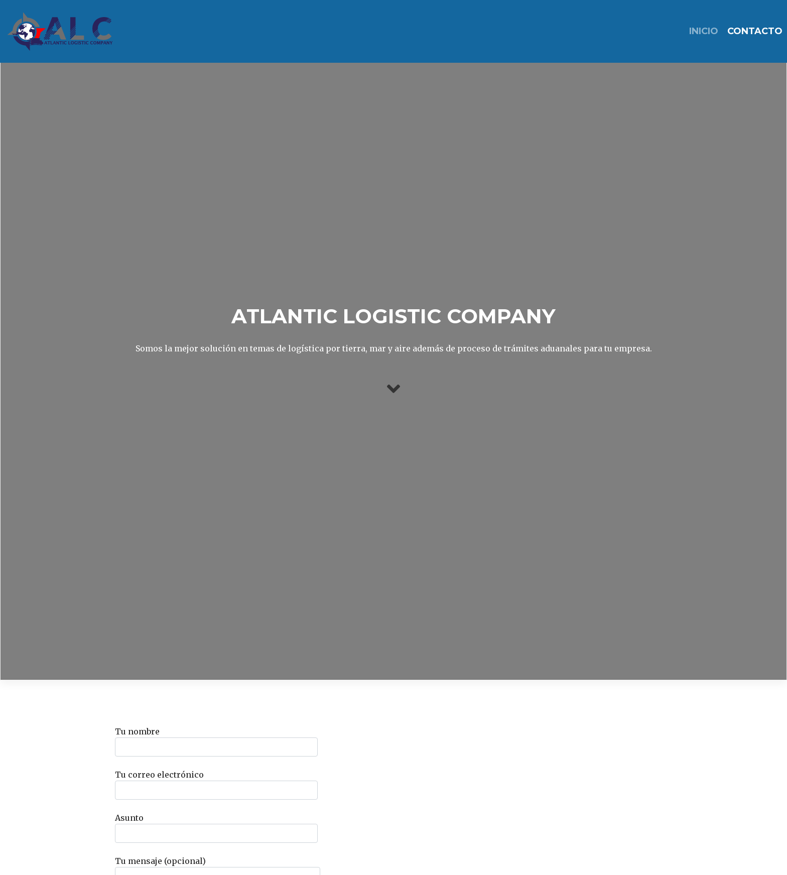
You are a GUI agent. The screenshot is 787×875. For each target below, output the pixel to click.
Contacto (754, 31)
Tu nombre (216, 741)
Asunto (216, 828)
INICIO (703, 31)
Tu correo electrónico (216, 785)
